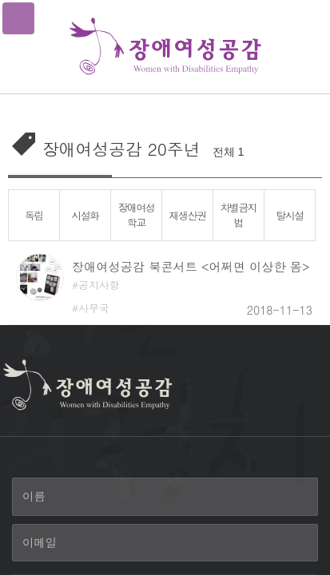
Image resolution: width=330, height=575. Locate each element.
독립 (34, 215)
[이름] (165, 497)
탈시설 (290, 215)
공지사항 (99, 284)
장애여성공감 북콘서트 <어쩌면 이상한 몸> (190, 266)
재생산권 (187, 215)
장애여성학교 (135, 215)
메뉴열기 (18, 18)
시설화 (85, 215)
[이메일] (165, 543)
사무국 (93, 307)
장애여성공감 (165, 46)
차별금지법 (238, 215)
